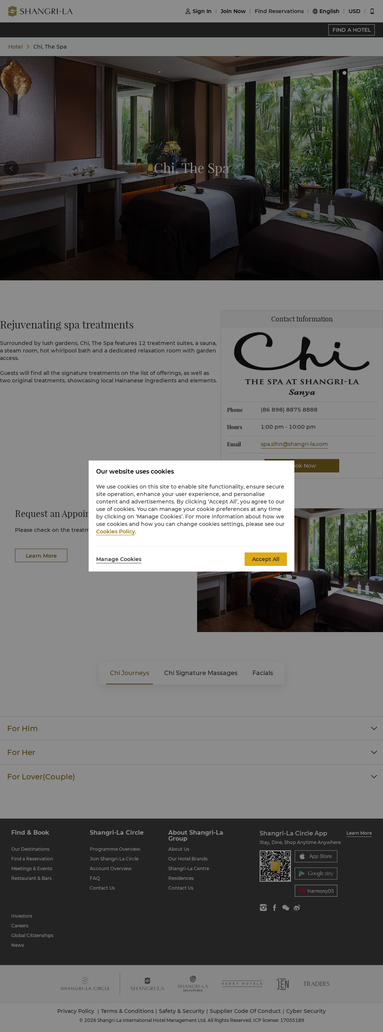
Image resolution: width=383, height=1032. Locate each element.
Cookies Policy (115, 531)
